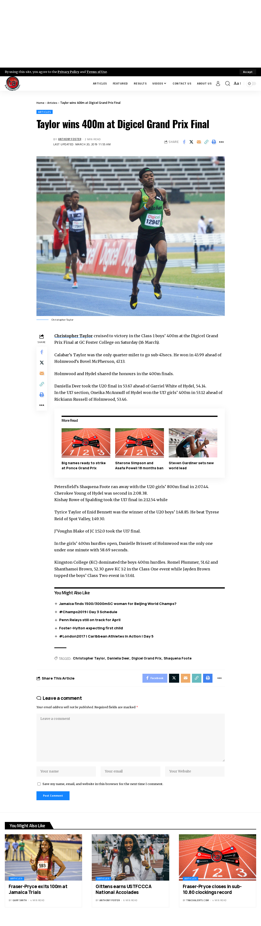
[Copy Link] (206, 142)
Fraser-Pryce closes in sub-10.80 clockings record (212, 896)
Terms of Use (98, 72)
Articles (52, 102)
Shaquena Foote (181, 659)
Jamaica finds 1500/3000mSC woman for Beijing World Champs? (119, 603)
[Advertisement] (130, 34)
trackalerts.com (197, 907)
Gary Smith (20, 907)
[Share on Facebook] (184, 142)
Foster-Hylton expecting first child (92, 628)
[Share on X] (191, 142)
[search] (227, 83)
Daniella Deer (120, 659)
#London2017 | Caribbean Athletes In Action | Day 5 (107, 636)
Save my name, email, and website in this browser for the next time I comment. (102, 789)
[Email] (199, 142)
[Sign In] (218, 83)
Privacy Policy (69, 72)
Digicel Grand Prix (149, 659)
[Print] (214, 142)
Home (40, 102)
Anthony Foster (71, 140)
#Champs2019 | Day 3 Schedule (89, 612)
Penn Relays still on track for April (91, 620)
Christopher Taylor (75, 336)
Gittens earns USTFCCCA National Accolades (123, 896)
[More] (221, 142)
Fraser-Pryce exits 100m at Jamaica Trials (38, 896)
